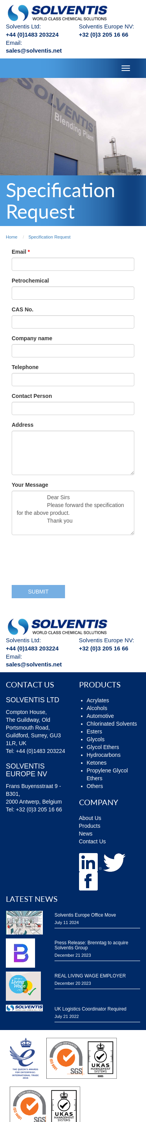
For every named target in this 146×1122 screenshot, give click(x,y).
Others (95, 786)
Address (22, 425)
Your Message (30, 485)
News (86, 833)
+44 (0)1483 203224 (32, 34)
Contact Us (92, 841)
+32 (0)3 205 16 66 (103, 34)
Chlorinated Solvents (112, 724)
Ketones (97, 763)
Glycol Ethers (103, 747)
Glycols (96, 739)
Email (20, 252)
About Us (90, 818)
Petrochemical (30, 280)
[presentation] (71, 556)
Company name (32, 338)
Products (89, 826)
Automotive (100, 716)
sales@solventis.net (34, 50)
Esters (94, 731)
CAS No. (22, 309)
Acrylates (98, 700)
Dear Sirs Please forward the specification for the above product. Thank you (73, 513)
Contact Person (32, 396)
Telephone (25, 367)
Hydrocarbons (104, 755)
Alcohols (97, 708)
